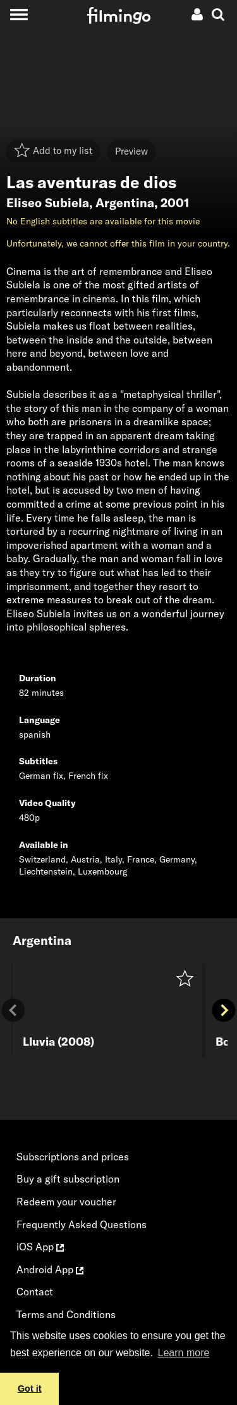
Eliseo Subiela (47, 202)
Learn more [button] (184, 1352)
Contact (34, 1291)
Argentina (124, 202)
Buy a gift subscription (67, 1178)
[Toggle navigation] (18, 14)
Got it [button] (30, 1388)
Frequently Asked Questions (81, 1224)
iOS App (40, 1246)
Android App (49, 1269)
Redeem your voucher (66, 1201)
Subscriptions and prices (72, 1156)
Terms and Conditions (66, 1314)
